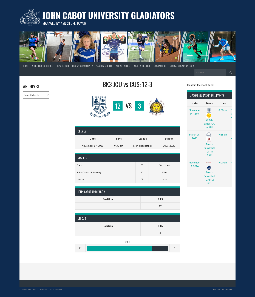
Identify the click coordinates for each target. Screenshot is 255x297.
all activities (123, 66)
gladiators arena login (182, 66)
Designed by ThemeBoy (224, 289)
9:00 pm (223, 162)
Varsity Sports (104, 66)
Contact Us (160, 66)
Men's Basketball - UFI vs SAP (209, 145)
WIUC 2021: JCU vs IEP (209, 119)
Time (223, 102)
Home (26, 66)
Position (108, 199)
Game (209, 102)
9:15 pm (223, 134)
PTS (160, 199)
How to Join (62, 66)
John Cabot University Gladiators (108, 15)
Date (195, 102)
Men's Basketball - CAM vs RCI (209, 173)
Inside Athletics (142, 66)
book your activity (82, 66)
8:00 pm (223, 110)
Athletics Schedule (42, 66)
